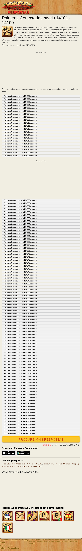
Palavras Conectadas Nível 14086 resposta (20, 391)
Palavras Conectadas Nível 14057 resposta (20, 305)
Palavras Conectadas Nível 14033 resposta (20, 233)
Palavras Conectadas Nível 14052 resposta (20, 290)
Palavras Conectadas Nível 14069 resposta (20, 341)
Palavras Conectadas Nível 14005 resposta (20, 108)
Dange (74, 464)
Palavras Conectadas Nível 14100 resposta (20, 433)
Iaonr (4, 464)
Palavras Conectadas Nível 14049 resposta (20, 281)
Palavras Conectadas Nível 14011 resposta (20, 126)
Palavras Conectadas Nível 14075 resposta (20, 358)
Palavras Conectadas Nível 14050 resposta (20, 284)
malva (51, 464)
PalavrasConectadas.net (10, 548)
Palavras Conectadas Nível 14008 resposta (20, 117)
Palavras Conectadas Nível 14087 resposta (20, 394)
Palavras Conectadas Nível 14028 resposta (20, 218)
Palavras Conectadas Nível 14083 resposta (20, 382)
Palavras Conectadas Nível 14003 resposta (20, 102)
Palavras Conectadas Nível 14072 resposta (20, 350)
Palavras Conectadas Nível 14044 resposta (20, 266)
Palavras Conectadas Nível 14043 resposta (20, 263)
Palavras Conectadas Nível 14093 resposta (20, 412)
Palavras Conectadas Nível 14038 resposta (20, 248)
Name (68, 464)
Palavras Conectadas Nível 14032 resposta (20, 230)
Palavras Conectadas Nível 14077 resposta (20, 364)
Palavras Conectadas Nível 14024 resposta (20, 206)
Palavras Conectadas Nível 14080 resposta (20, 373)
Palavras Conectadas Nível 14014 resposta (20, 135)
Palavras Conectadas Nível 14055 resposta (20, 299)
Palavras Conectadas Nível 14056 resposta (20, 302)
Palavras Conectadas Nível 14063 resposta (20, 323)
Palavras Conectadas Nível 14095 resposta (20, 418)
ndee (35, 466)
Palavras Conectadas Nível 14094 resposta (20, 415)
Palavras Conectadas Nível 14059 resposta (20, 311)
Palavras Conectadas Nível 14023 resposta (20, 203)
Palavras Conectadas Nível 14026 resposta (20, 212)
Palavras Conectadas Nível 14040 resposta (20, 254)
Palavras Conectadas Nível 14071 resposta (20, 347)
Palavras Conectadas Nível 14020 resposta (20, 153)
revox (40, 466)
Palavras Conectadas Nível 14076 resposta (20, 361)
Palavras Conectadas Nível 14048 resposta (20, 278)
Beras (19, 466)
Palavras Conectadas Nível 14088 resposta (20, 397)
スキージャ (31, 464)
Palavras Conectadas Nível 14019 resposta (20, 150)
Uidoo (18, 464)
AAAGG (39, 464)
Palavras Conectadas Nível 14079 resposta (20, 370)
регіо (24, 464)
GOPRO (13, 466)
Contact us (4, 540)
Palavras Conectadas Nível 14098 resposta (20, 427)
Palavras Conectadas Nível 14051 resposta (20, 287)
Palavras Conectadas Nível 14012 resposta (20, 129)
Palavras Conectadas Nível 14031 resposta (20, 227)
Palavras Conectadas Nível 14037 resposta (20, 245)
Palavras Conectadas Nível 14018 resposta (20, 147)
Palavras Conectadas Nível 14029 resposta (20, 221)
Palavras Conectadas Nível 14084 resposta (20, 385)
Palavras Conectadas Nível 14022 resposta (20, 200)
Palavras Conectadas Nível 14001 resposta (20, 96)
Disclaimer (15, 540)
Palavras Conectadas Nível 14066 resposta (20, 332)
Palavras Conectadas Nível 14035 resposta (20, 239)
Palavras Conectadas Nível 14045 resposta (20, 269)
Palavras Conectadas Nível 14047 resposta (20, 275)
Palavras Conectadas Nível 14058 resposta (20, 308)
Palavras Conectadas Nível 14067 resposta (20, 335)
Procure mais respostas (40, 439)
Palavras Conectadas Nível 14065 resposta (20, 329)
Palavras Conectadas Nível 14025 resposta (20, 209)
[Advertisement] (41, 69)
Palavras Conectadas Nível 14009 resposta (20, 120)
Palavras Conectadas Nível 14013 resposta (20, 132)
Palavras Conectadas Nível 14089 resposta (20, 400)
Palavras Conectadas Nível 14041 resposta (20, 257)
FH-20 (24, 466)
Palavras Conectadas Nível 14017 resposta (20, 144)
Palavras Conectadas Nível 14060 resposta (20, 314)
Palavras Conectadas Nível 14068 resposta (20, 338)
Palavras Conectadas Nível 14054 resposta (20, 296)
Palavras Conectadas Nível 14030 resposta (20, 224)
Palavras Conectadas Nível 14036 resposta (20, 242)
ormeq (57, 464)
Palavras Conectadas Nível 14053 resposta (20, 293)
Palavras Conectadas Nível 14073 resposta (20, 352)
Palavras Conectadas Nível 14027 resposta (20, 215)
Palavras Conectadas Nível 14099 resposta (20, 430)
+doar (30, 466)
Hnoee (45, 464)
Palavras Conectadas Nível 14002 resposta (20, 99)
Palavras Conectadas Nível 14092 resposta (20, 409)
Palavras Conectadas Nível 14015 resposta (20, 138)
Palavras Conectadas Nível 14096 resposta (20, 421)
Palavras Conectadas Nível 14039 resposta (20, 251)
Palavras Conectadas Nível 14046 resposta (20, 272)
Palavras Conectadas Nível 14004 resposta (20, 105)
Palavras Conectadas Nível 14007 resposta (20, 114)
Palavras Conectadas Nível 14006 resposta (20, 111)
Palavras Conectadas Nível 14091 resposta (20, 406)
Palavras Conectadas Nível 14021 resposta (20, 156)
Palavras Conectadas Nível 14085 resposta (20, 388)
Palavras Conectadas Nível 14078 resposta (20, 367)
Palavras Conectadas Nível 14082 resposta (20, 379)
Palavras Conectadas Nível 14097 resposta (20, 424)
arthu (8, 464)
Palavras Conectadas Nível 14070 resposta (20, 344)
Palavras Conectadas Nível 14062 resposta (20, 320)
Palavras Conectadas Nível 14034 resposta (20, 236)
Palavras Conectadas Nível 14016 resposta (20, 141)
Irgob (13, 464)
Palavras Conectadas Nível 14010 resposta (20, 123)
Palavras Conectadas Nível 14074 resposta (20, 355)
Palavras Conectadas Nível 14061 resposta (20, 317)
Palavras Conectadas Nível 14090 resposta (20, 403)
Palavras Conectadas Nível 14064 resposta (20, 326)
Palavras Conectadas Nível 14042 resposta (20, 260)
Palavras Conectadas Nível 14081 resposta (20, 376)
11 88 (62, 464)
